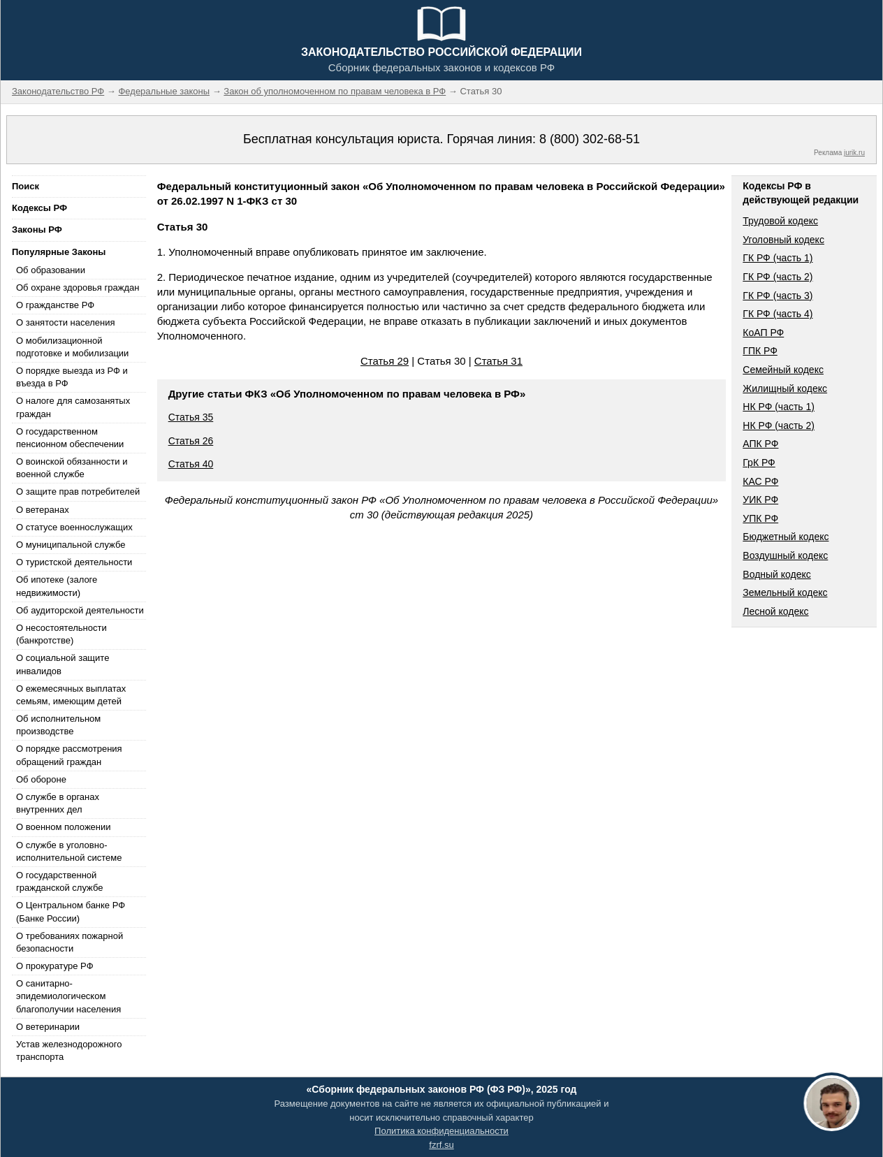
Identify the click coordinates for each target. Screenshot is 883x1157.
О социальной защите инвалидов (62, 664)
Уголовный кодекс (783, 239)
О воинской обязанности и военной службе (71, 467)
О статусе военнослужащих (74, 527)
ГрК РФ (759, 462)
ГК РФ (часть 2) (777, 276)
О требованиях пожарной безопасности (69, 942)
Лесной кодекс (775, 611)
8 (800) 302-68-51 (589, 139)
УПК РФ (760, 518)
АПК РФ (760, 443)
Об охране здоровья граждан (77, 287)
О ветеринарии (48, 1026)
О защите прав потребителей (78, 491)
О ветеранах (42, 509)
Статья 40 (191, 464)
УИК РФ (760, 499)
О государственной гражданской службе (59, 881)
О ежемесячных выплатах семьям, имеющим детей (71, 694)
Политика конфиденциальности (441, 1131)
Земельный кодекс (785, 592)
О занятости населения (65, 322)
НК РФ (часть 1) (779, 406)
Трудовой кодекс (780, 220)
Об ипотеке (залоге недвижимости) (56, 585)
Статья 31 (498, 361)
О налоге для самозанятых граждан (73, 407)
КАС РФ (760, 481)
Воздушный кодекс (785, 555)
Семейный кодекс (783, 369)
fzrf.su (441, 1145)
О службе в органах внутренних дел (57, 803)
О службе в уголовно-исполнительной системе (69, 851)
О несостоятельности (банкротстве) (61, 634)
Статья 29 (384, 361)
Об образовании (50, 270)
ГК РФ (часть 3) (777, 295)
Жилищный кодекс (785, 388)
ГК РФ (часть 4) (777, 313)
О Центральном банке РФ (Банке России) (70, 911)
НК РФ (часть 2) (779, 425)
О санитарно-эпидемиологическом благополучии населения (68, 996)
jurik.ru (854, 153)
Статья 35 (191, 417)
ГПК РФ (760, 350)
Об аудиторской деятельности (80, 610)
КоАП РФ (763, 332)
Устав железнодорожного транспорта (69, 1050)
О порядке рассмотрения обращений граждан (69, 754)
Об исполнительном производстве (58, 724)
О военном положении (63, 827)
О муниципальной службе (70, 544)
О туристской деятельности (74, 562)
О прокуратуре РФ (55, 966)
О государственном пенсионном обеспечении (70, 437)
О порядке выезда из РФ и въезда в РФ (72, 376)
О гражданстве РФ (55, 305)
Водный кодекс (777, 574)
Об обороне (41, 779)
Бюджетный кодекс (786, 536)
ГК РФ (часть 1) (777, 257)
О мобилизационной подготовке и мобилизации (72, 346)
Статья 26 (191, 440)
